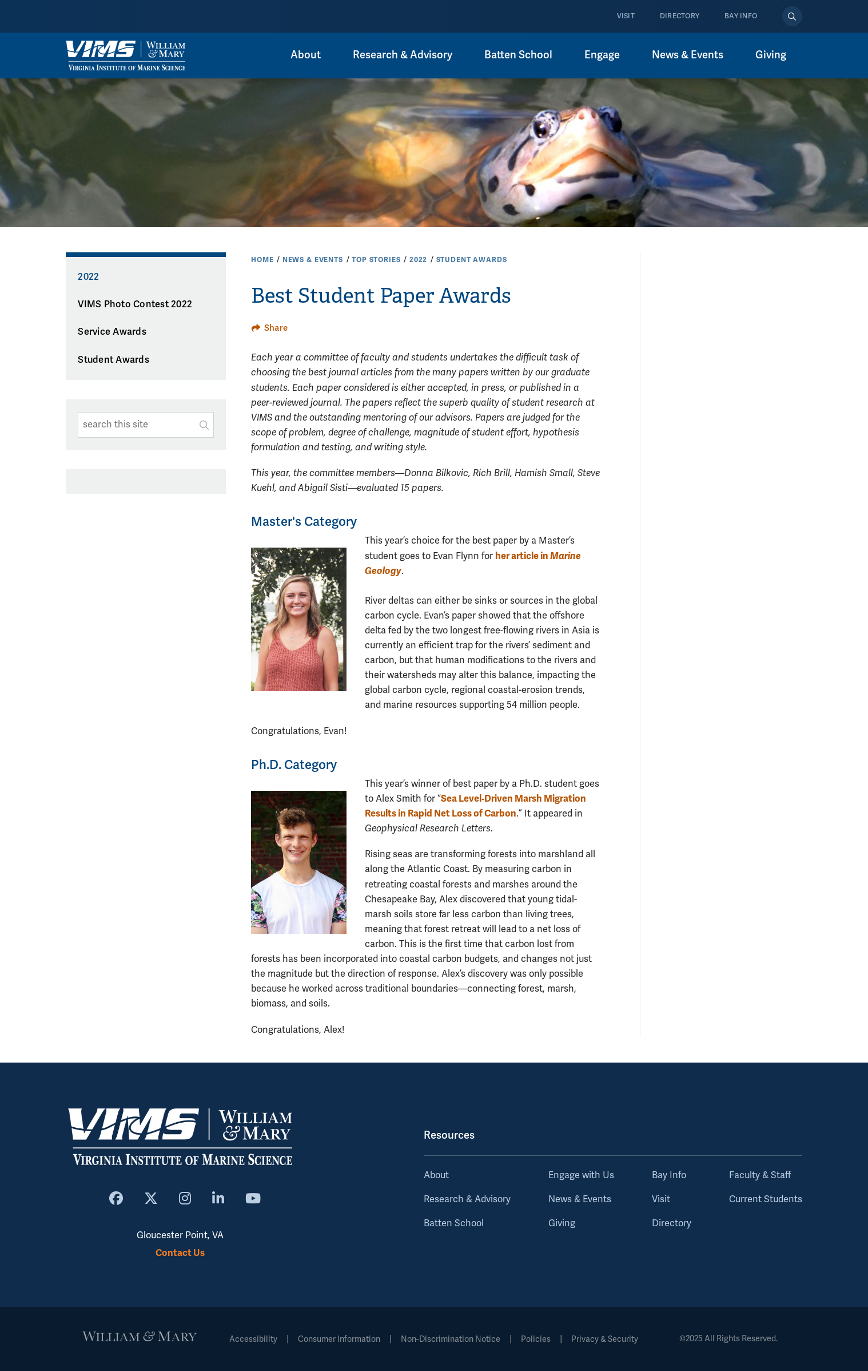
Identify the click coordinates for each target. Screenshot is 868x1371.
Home (262, 259)
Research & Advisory (402, 55)
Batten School (518, 55)
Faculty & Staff (760, 1175)
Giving (770, 55)
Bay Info (740, 16)
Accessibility (253, 1339)
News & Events (687, 55)
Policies (536, 1339)
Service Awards (112, 332)
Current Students (765, 1199)
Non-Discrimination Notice (450, 1339)
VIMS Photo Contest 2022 (135, 304)
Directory (679, 16)
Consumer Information (339, 1339)
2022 (418, 259)
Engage (602, 55)
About (305, 55)
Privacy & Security (604, 1339)
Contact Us (180, 1253)
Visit (626, 16)
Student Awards (471, 259)
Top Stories (376, 259)
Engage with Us (581, 1175)
